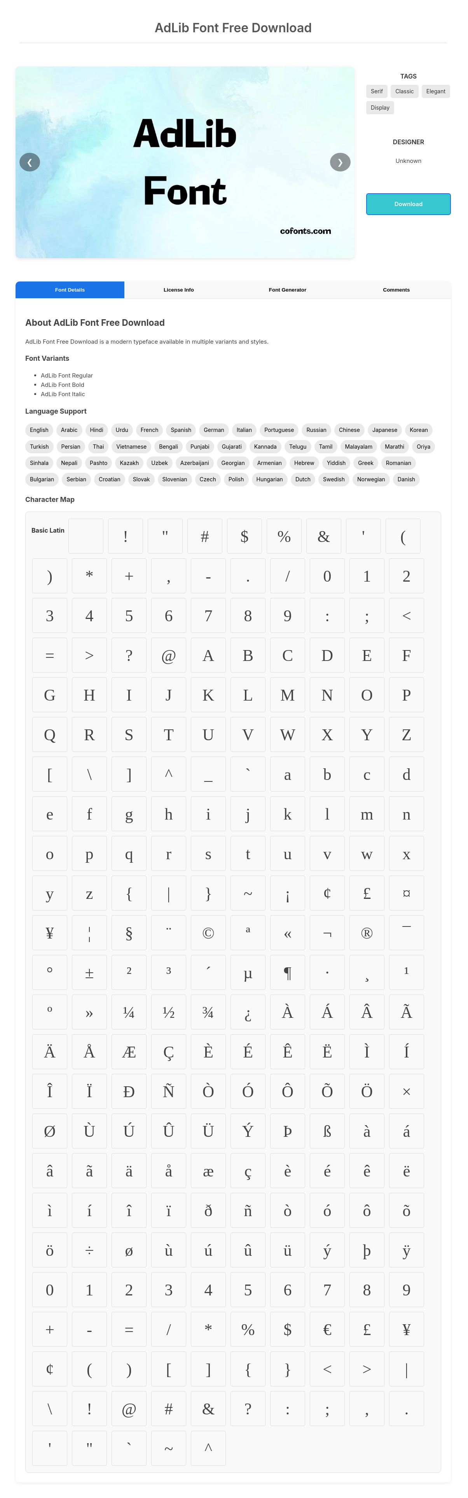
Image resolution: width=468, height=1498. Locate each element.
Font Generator (287, 290)
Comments (396, 290)
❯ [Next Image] (340, 162)
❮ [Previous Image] (29, 162)
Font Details (70, 290)
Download (409, 204)
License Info (179, 290)
